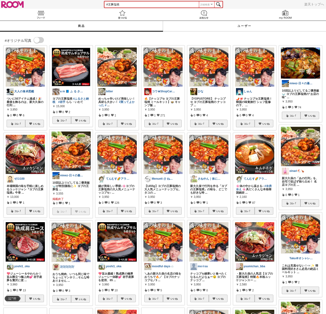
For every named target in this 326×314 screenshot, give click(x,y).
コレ (17, 124)
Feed (41, 14)
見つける (122, 14)
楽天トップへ (314, 4)
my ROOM (285, 14)
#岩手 (61, 102)
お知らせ (203, 14)
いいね (36, 124)
